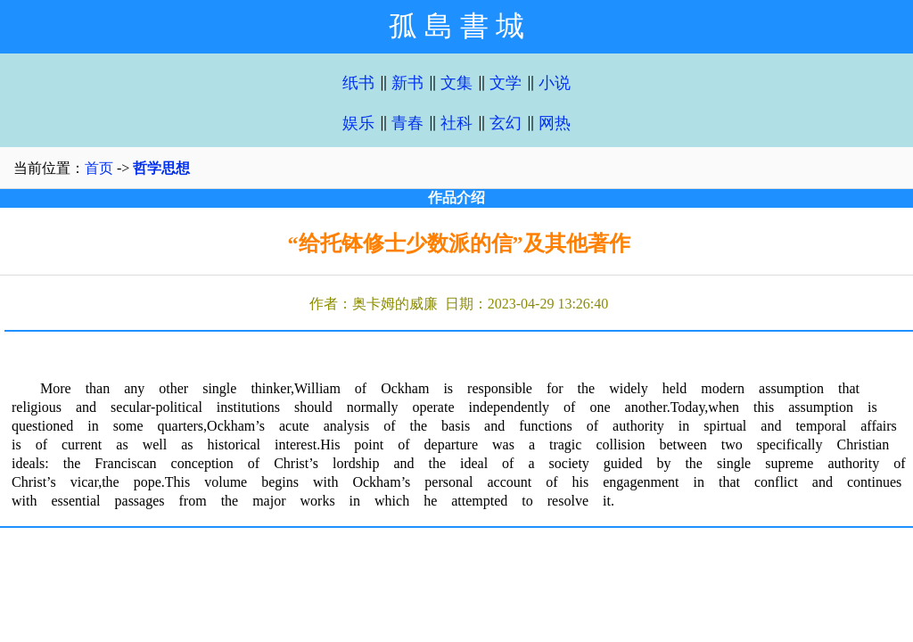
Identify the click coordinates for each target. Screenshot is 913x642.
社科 (456, 123)
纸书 (358, 83)
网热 (555, 123)
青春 (407, 123)
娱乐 (358, 123)
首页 (99, 168)
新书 (407, 83)
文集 (456, 83)
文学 (505, 83)
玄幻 (505, 123)
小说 (555, 83)
